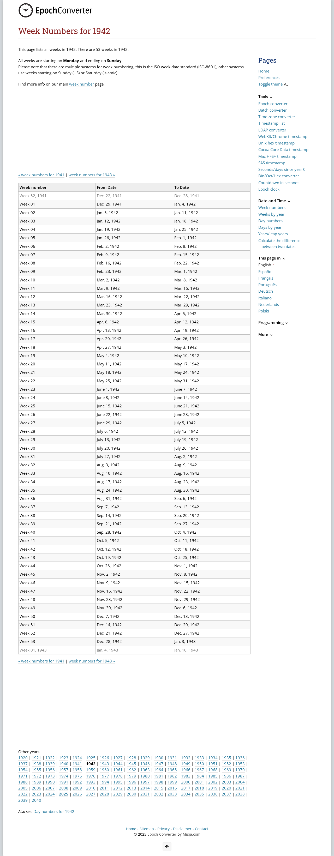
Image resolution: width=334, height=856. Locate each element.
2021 (240, 788)
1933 (199, 757)
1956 (50, 769)
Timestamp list (271, 123)
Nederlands (268, 304)
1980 (145, 776)
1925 (91, 757)
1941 (77, 763)
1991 (63, 782)
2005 (23, 788)
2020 (226, 788)
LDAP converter (272, 129)
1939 (50, 763)
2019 (213, 788)
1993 (91, 782)
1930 (158, 757)
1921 (36, 757)
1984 (199, 776)
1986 (226, 776)
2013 (131, 788)
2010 (91, 788)
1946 (145, 763)
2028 (104, 794)
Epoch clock (268, 189)
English (264, 264)
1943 (104, 763)
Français (265, 278)
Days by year (270, 227)
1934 (213, 757)
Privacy (163, 829)
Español (265, 271)
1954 (23, 769)
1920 (23, 757)
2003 (226, 782)
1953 (240, 763)
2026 (77, 794)
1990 (50, 782)
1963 (145, 769)
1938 (36, 763)
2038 (240, 794)
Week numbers (271, 207)
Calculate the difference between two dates (279, 243)
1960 (104, 769)
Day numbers (270, 220)
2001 (199, 782)
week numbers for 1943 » (92, 174)
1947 (158, 763)
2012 (118, 788)
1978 (118, 776)
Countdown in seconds (278, 182)
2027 (91, 794)
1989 (36, 782)
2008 (63, 788)
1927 (118, 757)
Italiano (265, 297)
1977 (104, 776)
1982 (172, 776)
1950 (199, 763)
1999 (172, 782)
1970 (240, 769)
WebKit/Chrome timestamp (282, 136)
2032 (158, 794)
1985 (213, 776)
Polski (263, 311)
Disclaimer (182, 829)
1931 (172, 757)
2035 (199, 794)
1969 (226, 769)
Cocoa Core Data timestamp (283, 149)
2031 (145, 794)
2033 (172, 794)
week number (81, 84)
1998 (158, 782)
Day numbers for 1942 (53, 811)
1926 (104, 757)
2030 (131, 794)
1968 (213, 769)
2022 (23, 794)
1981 (158, 776)
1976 (91, 776)
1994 (104, 782)
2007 (50, 788)
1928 (131, 757)
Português (267, 284)
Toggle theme (273, 84)
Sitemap (147, 829)
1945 (131, 763)
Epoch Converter (161, 834)
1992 (77, 782)
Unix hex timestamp (276, 143)
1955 (36, 769)
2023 (36, 794)
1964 (158, 769)
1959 (91, 769)
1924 (77, 757)
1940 (63, 763)
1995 (118, 782)
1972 (36, 776)
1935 (226, 757)
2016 (172, 788)
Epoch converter (273, 103)
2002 (213, 782)
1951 (213, 763)
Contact (201, 829)
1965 (172, 769)
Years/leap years (273, 233)
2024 (50, 794)
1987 (240, 776)
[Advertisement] (113, 131)
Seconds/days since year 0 (282, 169)
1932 (185, 757)
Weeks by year (271, 214)
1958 (77, 769)
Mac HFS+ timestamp (277, 156)
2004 (240, 782)
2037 (226, 794)
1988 (23, 782)
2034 (185, 794)
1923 (63, 757)
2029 (118, 794)
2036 (213, 794)
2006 (36, 788)
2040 (36, 800)
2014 (145, 788)
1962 (131, 769)
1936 (240, 757)
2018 (199, 788)
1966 (185, 769)
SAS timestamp (271, 162)
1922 (50, 757)
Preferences (268, 77)
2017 (185, 788)
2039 (23, 800)
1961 (118, 769)
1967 (199, 769)
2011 (104, 788)
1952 (226, 763)
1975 (77, 776)
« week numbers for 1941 (41, 174)
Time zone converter (276, 116)
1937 (23, 763)
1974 (63, 776)
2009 (77, 788)
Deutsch (265, 291)
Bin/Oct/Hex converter (278, 175)
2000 (185, 782)
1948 (172, 763)
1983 (185, 776)
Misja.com (191, 834)
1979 (131, 776)
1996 (131, 782)
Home (263, 71)
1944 (118, 763)
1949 (185, 763)
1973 (50, 776)
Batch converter (272, 110)
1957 (63, 769)
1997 (145, 782)
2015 (158, 788)
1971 (23, 776)
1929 (145, 757)
